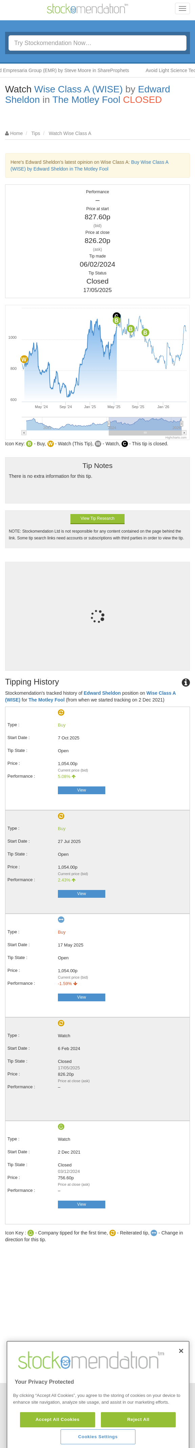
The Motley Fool (86, 99)
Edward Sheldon (102, 693)
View (81, 790)
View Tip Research (97, 518)
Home (16, 133)
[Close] (181, 1385)
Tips (35, 133)
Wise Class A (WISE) (78, 89)
